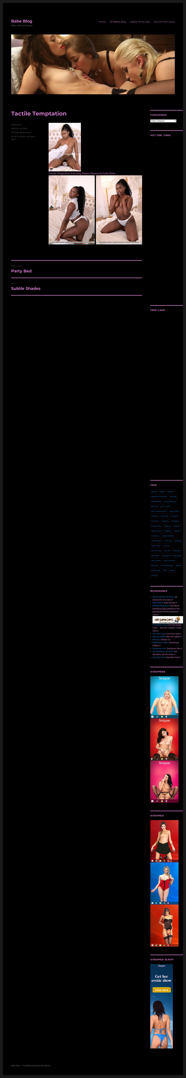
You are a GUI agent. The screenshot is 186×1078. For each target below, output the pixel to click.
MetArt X (157, 639)
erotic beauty (170, 501)
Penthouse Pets (159, 648)
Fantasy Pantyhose (161, 606)
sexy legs (177, 555)
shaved (154, 565)
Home (102, 21)
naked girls (156, 541)
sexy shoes (156, 560)
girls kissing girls (159, 511)
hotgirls (165, 521)
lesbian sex (156, 531)
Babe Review (158, 603)
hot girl (174, 516)
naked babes (168, 536)
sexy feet (155, 555)
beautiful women (159, 496)
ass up (154, 491)
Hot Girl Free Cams (164, 21)
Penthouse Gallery (161, 642)
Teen (13, 139)
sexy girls (31, 136)
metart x (155, 536)
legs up (167, 526)
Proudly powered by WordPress (37, 1065)
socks (178, 565)
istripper (175, 521)
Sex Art (167, 550)
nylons (166, 545)
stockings (155, 570)
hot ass (154, 516)
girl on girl (165, 506)
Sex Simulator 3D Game (163, 651)
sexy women (169, 560)
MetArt (28, 132)
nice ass (168, 541)
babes (170, 491)
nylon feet (155, 545)
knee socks (156, 526)
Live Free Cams (159, 634)
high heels (174, 511)
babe (162, 491)
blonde (173, 496)
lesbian (177, 526)
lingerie (167, 531)
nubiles (177, 541)
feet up (154, 506)
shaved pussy (167, 565)
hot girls (15, 136)
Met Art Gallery (159, 637)
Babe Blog (21, 21)
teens (172, 570)
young (154, 575)
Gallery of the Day (140, 21)
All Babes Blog (118, 21)
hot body (164, 516)
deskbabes (156, 501)
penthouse (156, 550)
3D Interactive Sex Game (163, 597)
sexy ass (176, 550)
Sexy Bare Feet (159, 657)
